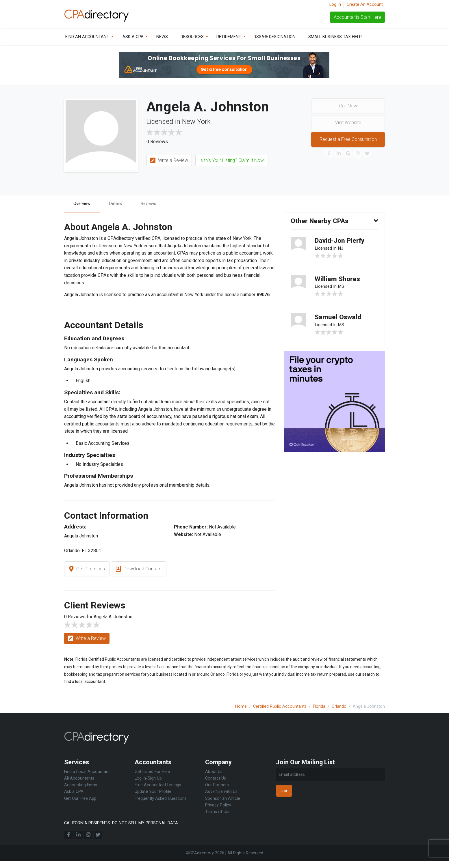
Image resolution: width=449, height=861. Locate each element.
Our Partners (217, 784)
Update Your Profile (153, 791)
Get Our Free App (80, 798)
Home (241, 706)
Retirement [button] (228, 36)
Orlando (339, 706)
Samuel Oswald (339, 321)
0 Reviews (157, 141)
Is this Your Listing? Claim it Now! (232, 160)
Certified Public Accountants (280, 706)
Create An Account (365, 4)
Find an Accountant (87, 36)
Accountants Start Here (357, 17)
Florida (319, 706)
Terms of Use (218, 811)
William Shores (338, 281)
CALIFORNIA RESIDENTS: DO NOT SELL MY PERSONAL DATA (121, 823)
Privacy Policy (218, 805)
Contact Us (215, 778)
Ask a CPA (133, 36)
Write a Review (169, 161)
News (162, 36)
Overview (82, 203)
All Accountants (79, 778)
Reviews (153, 203)
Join (284, 790)
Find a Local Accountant (87, 771)
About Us (213, 771)
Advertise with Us (221, 791)
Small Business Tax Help (335, 36)
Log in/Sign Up (148, 778)
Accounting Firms (80, 784)
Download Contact (139, 569)
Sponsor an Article (222, 798)
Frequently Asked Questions (161, 798)
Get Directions (87, 569)
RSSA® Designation (275, 36)
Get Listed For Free (152, 771)
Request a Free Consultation (348, 139)
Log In (335, 4)
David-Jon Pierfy (341, 242)
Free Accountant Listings (158, 784)
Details (118, 203)
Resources (192, 36)
